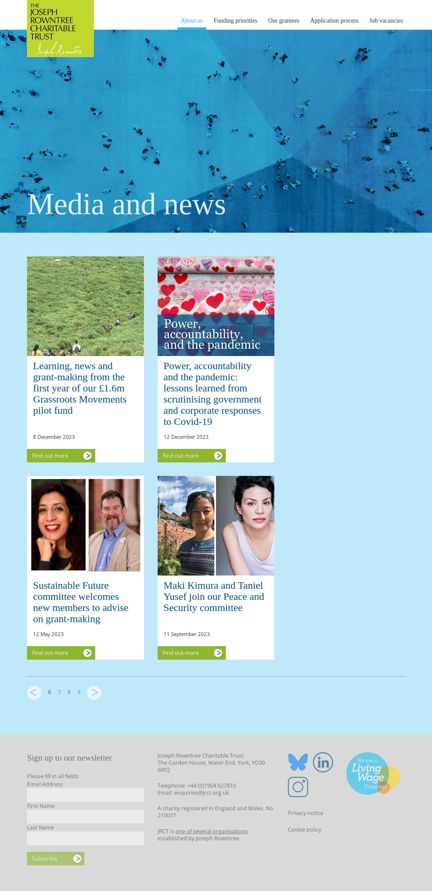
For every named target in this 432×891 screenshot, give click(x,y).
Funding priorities (236, 20)
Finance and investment (317, 328)
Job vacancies (386, 20)
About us (192, 20)
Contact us (301, 344)
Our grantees (283, 20)
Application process (334, 20)
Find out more (50, 455)
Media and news (308, 297)
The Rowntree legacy (314, 280)
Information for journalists (326, 312)
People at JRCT (307, 264)
